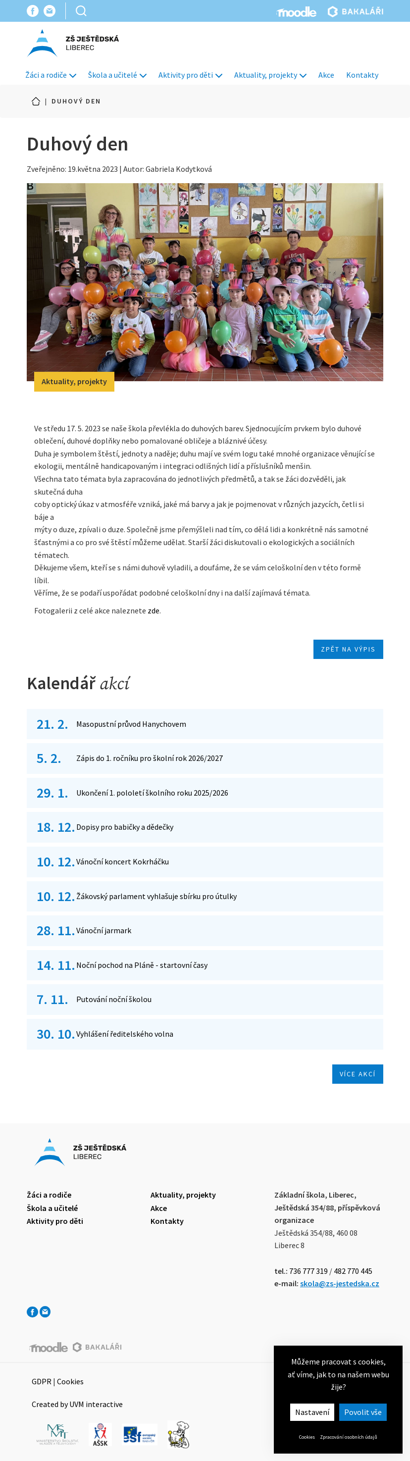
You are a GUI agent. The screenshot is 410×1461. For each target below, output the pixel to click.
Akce (326, 75)
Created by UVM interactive (77, 1404)
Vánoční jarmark (103, 930)
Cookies (307, 1437)
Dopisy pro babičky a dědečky (124, 827)
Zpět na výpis (348, 649)
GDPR (41, 1381)
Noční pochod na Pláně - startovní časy (141, 965)
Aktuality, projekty (270, 75)
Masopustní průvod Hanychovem (131, 724)
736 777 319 (308, 1271)
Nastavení (312, 1412)
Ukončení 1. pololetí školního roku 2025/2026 (152, 793)
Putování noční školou (114, 999)
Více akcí (358, 1073)
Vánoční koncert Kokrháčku (122, 861)
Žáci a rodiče (50, 75)
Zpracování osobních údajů (348, 1437)
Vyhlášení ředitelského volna (124, 1034)
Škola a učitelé (117, 75)
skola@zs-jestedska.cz (339, 1283)
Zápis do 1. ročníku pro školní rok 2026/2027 (149, 758)
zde (153, 610)
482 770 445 (353, 1271)
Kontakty (362, 75)
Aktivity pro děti (190, 75)
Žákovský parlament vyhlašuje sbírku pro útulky (156, 896)
